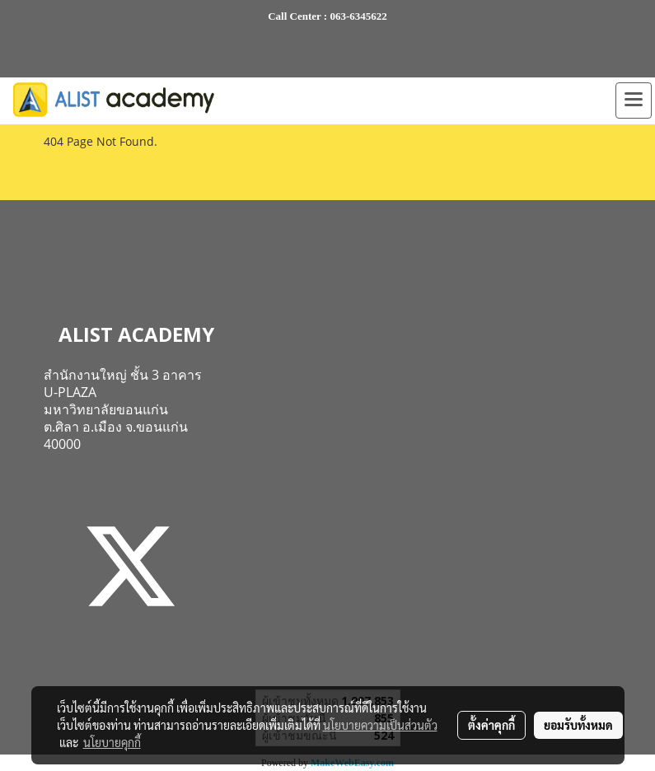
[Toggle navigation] (633, 100)
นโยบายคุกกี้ (112, 742)
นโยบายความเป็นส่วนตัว (380, 724)
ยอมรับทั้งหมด (578, 724)
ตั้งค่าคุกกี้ (491, 724)
